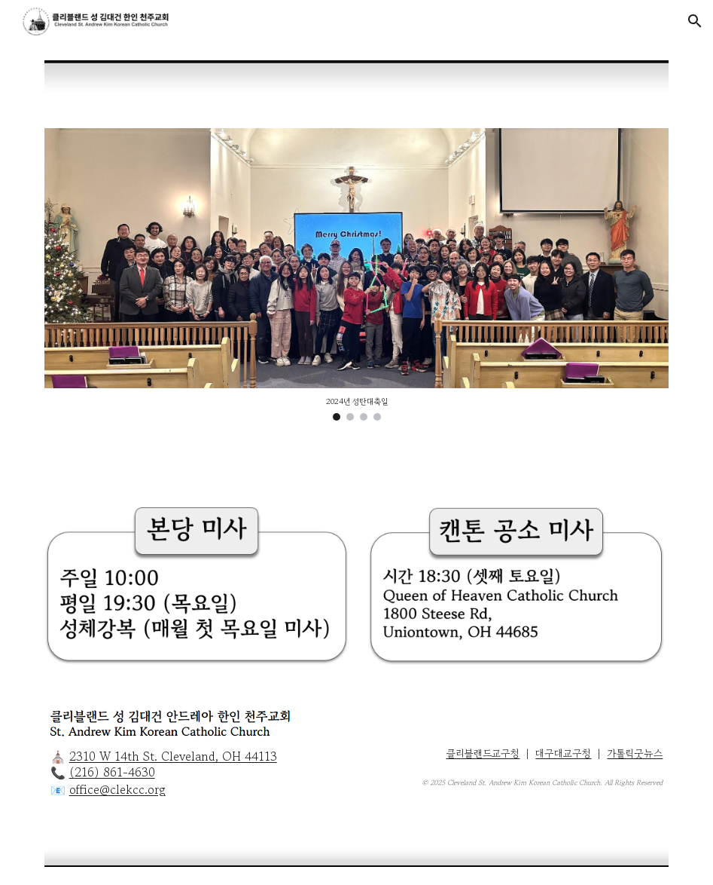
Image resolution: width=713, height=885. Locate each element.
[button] (695, 21)
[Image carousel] (356, 274)
